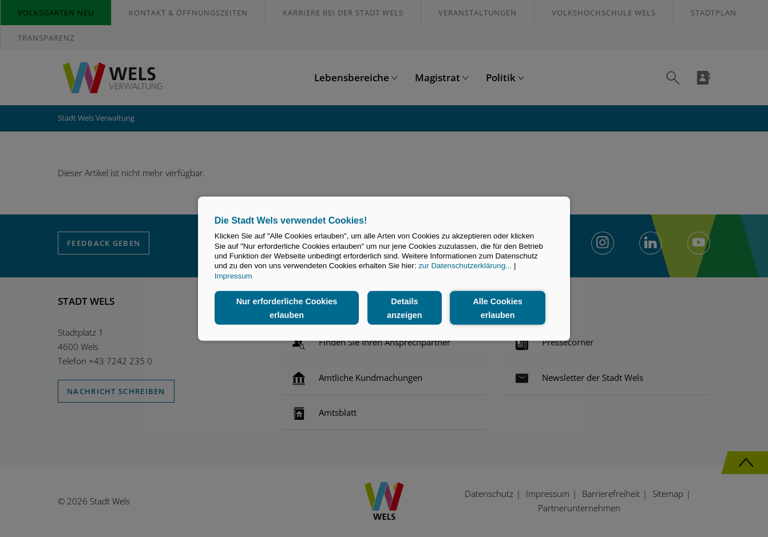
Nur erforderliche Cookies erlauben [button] (287, 307)
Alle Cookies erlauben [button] (497, 307)
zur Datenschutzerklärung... (465, 265)
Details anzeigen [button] (404, 307)
